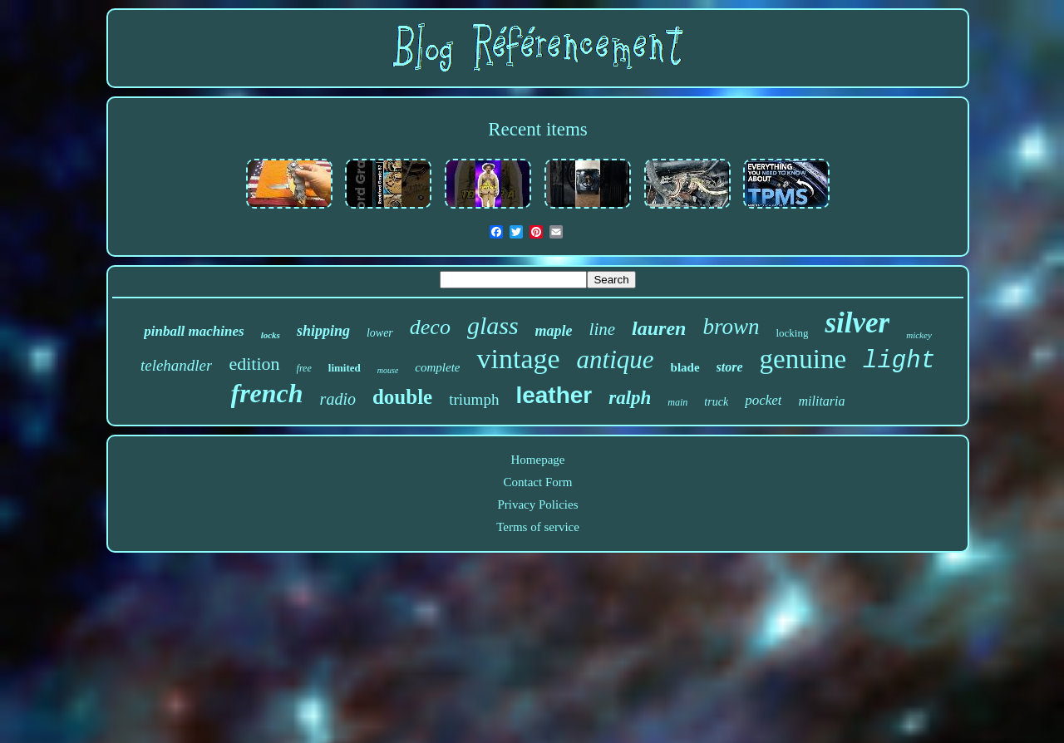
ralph (629, 397)
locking (792, 333)
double (402, 397)
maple (554, 330)
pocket (763, 400)
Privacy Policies (537, 504)
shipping (323, 330)
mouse (388, 370)
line (602, 329)
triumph (474, 399)
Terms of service (537, 527)
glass (493, 325)
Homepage (538, 459)
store (730, 367)
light (899, 361)
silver (857, 323)
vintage (517, 358)
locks (270, 335)
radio (338, 399)
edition (254, 363)
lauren (659, 328)
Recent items (537, 129)
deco (430, 327)
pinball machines (194, 331)
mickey (919, 335)
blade (685, 367)
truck (716, 402)
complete (437, 367)
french (267, 393)
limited (344, 368)
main (677, 402)
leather (553, 395)
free (304, 368)
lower (380, 333)
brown (730, 326)
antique (615, 359)
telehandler (176, 365)
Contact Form (538, 482)
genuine (803, 359)
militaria (821, 401)
